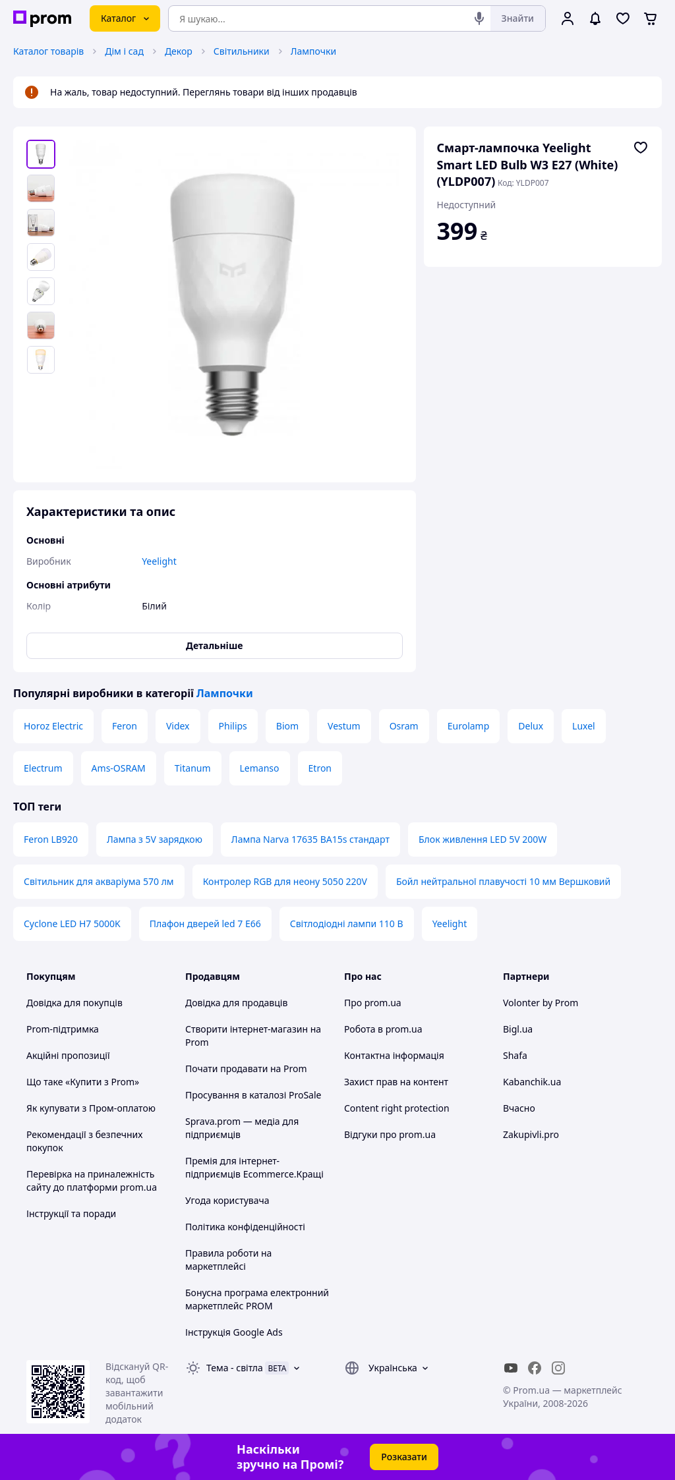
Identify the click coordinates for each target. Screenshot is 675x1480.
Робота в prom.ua (383, 1029)
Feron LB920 (51, 839)
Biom (287, 726)
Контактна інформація (394, 1055)
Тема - (234, 1367)
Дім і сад (124, 51)
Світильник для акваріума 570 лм (99, 881)
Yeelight (449, 923)
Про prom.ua (372, 1002)
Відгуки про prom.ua (390, 1134)
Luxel (583, 726)
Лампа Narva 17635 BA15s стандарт (310, 839)
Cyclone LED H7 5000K (72, 923)
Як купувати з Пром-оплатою (91, 1108)
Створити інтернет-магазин (246, 1029)
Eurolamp (469, 726)
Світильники (242, 51)
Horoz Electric (53, 726)
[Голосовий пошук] (479, 18)
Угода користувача (227, 1200)
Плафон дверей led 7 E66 (205, 923)
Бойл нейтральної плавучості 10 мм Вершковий (503, 881)
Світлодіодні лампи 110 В (346, 923)
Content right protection (397, 1108)
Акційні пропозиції (68, 1055)
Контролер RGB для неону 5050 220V (285, 881)
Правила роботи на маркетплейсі (228, 1259)
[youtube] (511, 1368)
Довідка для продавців (236, 1002)
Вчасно (519, 1108)
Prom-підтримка (62, 1029)
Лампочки (313, 51)
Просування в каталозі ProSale (253, 1095)
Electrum (43, 768)
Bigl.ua (518, 1029)
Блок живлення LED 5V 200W (482, 839)
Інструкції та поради (71, 1213)
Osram (404, 726)
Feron (124, 726)
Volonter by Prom (540, 1002)
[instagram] (558, 1368)
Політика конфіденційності (245, 1226)
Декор (178, 51)
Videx (178, 726)
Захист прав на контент (396, 1081)
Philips (233, 726)
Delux (530, 726)
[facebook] (535, 1368)
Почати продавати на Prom (246, 1068)
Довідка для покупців (74, 1002)
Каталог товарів (48, 51)
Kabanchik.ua (532, 1081)
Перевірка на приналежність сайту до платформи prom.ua (91, 1180)
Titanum (193, 768)
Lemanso (259, 768)
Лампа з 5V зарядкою (154, 839)
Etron (320, 768)
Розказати (404, 1456)
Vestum (344, 726)
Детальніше (214, 645)
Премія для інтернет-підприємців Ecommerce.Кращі (254, 1167)
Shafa (515, 1055)
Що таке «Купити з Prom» (82, 1081)
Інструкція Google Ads (234, 1332)
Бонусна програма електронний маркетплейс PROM (257, 1299)
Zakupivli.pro (531, 1134)
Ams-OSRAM (119, 768)
